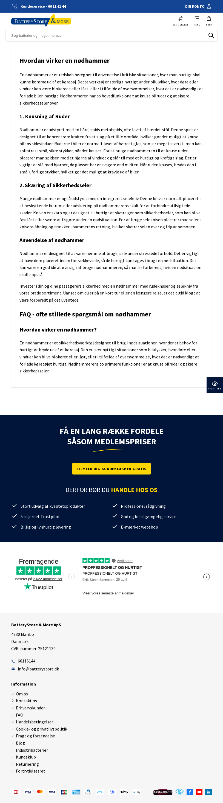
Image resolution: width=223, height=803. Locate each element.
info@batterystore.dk (35, 669)
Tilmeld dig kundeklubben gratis (111, 468)
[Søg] (211, 35)
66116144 (23, 661)
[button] (209, 21)
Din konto (198, 6)
